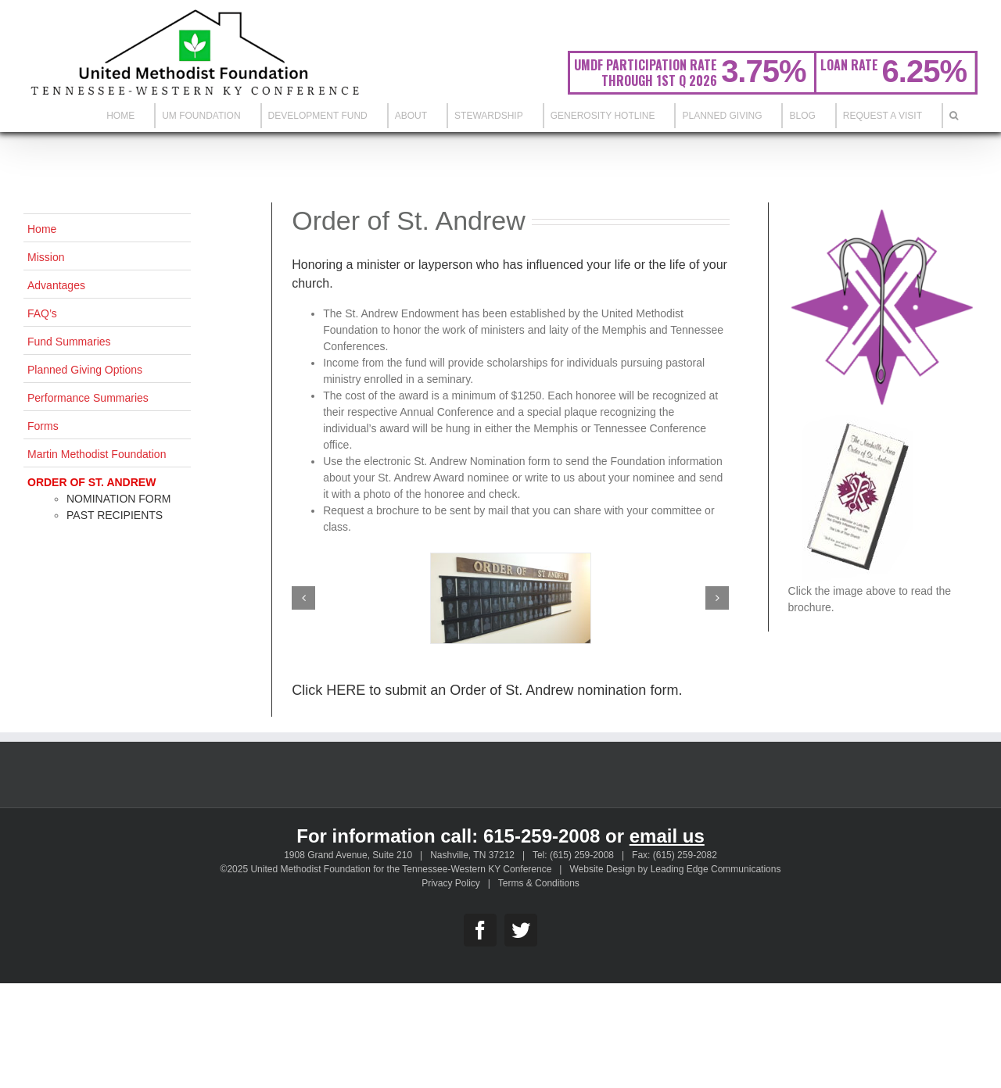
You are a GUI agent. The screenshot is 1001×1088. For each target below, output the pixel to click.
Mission (45, 257)
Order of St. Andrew (91, 482)
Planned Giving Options (84, 369)
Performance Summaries (88, 398)
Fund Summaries (69, 341)
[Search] (953, 115)
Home (41, 229)
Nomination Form (118, 498)
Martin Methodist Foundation (96, 454)
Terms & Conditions (538, 883)
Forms (43, 426)
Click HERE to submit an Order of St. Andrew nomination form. (487, 690)
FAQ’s (42, 313)
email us (667, 835)
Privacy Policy (451, 883)
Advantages (56, 285)
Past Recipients (114, 515)
